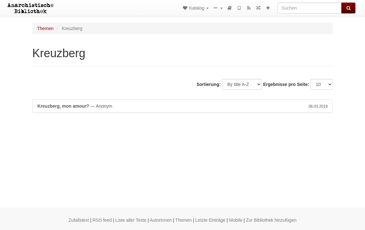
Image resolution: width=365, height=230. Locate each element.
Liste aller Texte (130, 220)
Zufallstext (79, 220)
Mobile (235, 220)
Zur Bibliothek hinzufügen (271, 220)
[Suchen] (309, 8)
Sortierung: (209, 84)
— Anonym (182, 106)
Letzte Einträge (210, 220)
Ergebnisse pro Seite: (286, 84)
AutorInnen (161, 220)
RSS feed (102, 220)
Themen (45, 28)
